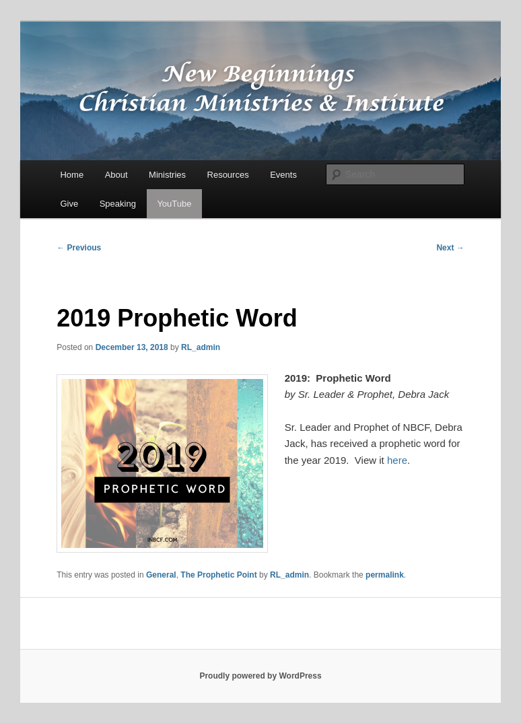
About (116, 175)
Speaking (118, 204)
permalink (385, 575)
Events (283, 175)
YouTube (174, 204)
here (397, 460)
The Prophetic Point (218, 575)
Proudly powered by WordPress (260, 676)
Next (450, 247)
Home (71, 175)
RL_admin (200, 347)
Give (69, 204)
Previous (79, 247)
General (161, 575)
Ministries (167, 175)
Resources (228, 175)
